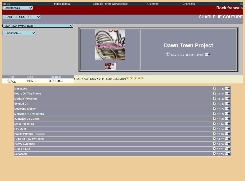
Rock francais (229, 8)
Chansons (189, 3)
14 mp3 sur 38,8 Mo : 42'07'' (185, 55)
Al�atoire (152, 3)
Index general (62, 3)
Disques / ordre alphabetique (110, 3)
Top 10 (6, 3)
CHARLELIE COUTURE (221, 17)
